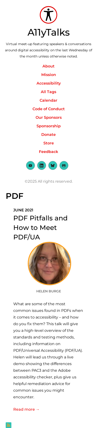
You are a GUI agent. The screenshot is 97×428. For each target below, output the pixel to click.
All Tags (48, 92)
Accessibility (49, 83)
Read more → (48, 409)
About (48, 66)
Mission (48, 74)
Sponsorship (49, 126)
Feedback (48, 151)
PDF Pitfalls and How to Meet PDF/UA (40, 227)
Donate (48, 134)
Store (48, 143)
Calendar (48, 100)
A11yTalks (49, 32)
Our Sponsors (49, 117)
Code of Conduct (48, 109)
